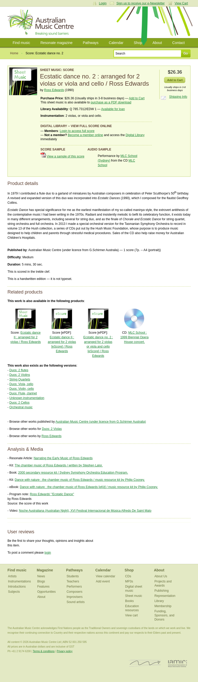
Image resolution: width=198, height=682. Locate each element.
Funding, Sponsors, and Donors (164, 615)
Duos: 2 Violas (52, 429)
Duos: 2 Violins (19, 375)
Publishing (161, 590)
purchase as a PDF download (111, 102)
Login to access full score (77, 131)
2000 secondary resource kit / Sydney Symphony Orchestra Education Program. (73, 472)
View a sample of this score (65, 156)
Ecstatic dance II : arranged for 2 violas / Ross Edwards (25, 337)
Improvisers (74, 597)
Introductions (17, 586)
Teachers (73, 581)
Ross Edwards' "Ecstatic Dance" (52, 494)
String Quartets (19, 379)
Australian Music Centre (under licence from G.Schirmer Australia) (100, 421)
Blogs (41, 581)
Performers (74, 586)
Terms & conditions (43, 651)
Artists (12, 576)
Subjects (14, 592)
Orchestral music (20, 407)
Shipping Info (178, 97)
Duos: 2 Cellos (19, 402)
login (47, 552)
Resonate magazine (56, 43)
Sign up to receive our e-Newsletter (140, 3)
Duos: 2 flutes (18, 370)
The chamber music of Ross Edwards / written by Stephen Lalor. (59, 465)
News (41, 576)
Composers (74, 592)
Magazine (45, 570)
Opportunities (46, 592)
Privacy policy (64, 651)
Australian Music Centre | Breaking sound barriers (41, 22)
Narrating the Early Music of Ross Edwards (63, 458)
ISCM (145, 663)
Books (129, 601)
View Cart (181, 3)
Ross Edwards (54, 90)
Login (102, 3)
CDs (128, 576)
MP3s (129, 581)
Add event (103, 581)
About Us (160, 576)
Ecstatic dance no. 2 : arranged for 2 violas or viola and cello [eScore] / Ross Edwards (98, 346)
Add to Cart (137, 98)
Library (159, 601)
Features (43, 586)
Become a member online (85, 135)
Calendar (116, 43)
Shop (138, 43)
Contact (178, 43)
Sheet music (133, 596)
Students (73, 576)
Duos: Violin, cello (21, 389)
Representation (164, 596)
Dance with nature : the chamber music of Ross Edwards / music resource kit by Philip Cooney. (80, 480)
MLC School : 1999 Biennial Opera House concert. (134, 337)
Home (14, 53)
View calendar (105, 576)
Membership (162, 606)
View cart (131, 615)
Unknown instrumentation (26, 398)
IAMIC (177, 663)
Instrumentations (19, 581)
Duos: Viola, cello (21, 384)
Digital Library (135, 135)
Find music (21, 43)
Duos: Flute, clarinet (23, 393)
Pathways (90, 43)
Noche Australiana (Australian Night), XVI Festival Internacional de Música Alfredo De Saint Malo (85, 510)
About (157, 43)
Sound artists (76, 602)
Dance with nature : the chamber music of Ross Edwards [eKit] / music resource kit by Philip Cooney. (89, 487)
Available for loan (113, 109)
